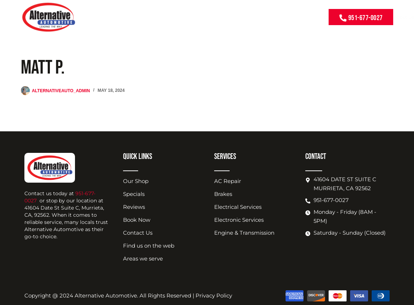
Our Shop (136, 181)
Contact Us (307, 17)
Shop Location (246, 17)
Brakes (223, 194)
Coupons (185, 17)
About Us (212, 17)
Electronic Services (239, 219)
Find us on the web (148, 245)
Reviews (134, 206)
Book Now (279, 17)
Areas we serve (143, 258)
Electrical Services (238, 206)
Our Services (156, 17)
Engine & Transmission (244, 232)
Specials (134, 194)
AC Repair (227, 181)
